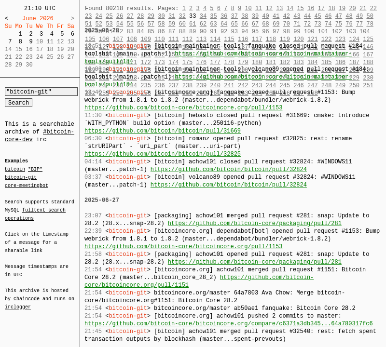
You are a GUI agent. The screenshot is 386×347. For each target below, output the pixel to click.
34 (203, 16)
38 (244, 16)
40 (265, 16)
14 (290, 8)
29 (151, 16)
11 (258, 8)
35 (213, 16)
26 (119, 16)
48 (348, 16)
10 (248, 8)
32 (182, 16)
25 (109, 16)
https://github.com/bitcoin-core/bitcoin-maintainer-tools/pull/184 (218, 58)
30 (161, 16)
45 (317, 16)
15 (300, 8)
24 (99, 16)
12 (268, 8)
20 (352, 8)
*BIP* (35, 169)
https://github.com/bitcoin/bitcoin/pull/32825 (162, 154)
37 (234, 16)
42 (286, 16)
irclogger (18, 300)
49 (359, 16)
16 (310, 8)
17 (321, 8)
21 (362, 8)
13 (279, 8)
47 (338, 16)
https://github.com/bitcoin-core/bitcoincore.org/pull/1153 (183, 108)
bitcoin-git (21, 177)
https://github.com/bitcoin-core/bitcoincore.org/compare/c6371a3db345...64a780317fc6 (228, 324)
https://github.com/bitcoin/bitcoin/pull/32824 (229, 169)
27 (129, 16)
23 (88, 16)
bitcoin (15, 169)
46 (328, 16)
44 (307, 16)
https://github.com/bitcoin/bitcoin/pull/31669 (162, 131)
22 (373, 8)
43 (296, 16)
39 (255, 16)
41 (276, 16)
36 (224, 16)
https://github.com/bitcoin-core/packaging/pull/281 (255, 223)
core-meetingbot (26, 185)
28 (140, 16)
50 (369, 16)
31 (171, 16)
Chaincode (27, 293)
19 (342, 8)
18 (331, 8)
